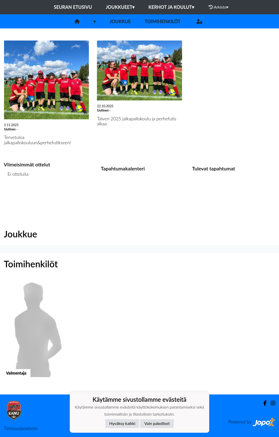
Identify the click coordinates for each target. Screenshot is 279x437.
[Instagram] (271, 403)
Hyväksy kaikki (122, 423)
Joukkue (120, 21)
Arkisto (218, 7)
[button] (35, 332)
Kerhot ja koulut (171, 7)
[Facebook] (263, 403)
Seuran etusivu (73, 7)
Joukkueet (120, 7)
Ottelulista (16, 193)
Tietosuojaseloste (21, 428)
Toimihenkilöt (162, 21)
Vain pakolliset (157, 423)
